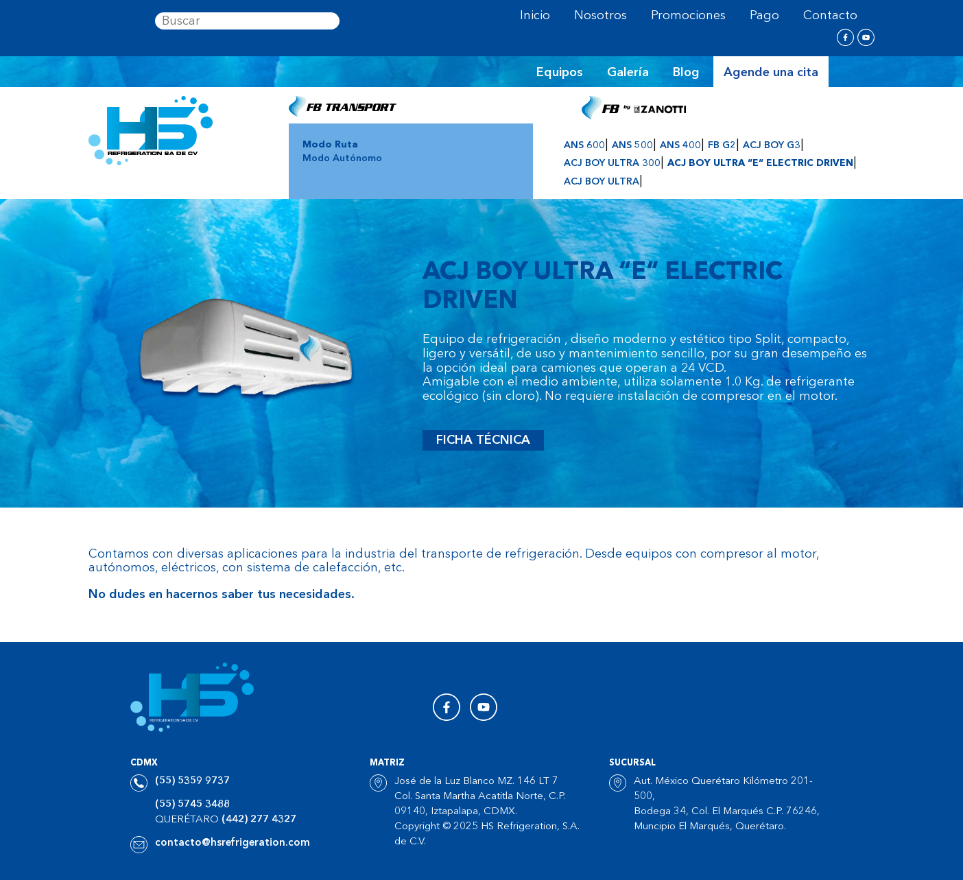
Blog (686, 73)
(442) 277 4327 (259, 820)
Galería (628, 73)
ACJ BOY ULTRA (601, 182)
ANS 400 (680, 145)
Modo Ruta (330, 145)
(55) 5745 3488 (192, 805)
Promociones (688, 16)
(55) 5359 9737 (192, 781)
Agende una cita (771, 73)
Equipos (559, 73)
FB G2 (722, 145)
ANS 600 (584, 145)
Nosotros (600, 16)
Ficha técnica (483, 440)
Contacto (830, 16)
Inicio (535, 16)
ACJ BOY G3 (771, 145)
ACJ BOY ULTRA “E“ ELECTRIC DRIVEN (760, 163)
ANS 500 (632, 145)
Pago (764, 16)
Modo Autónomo (342, 158)
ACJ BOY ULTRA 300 (612, 163)
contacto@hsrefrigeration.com (232, 843)
